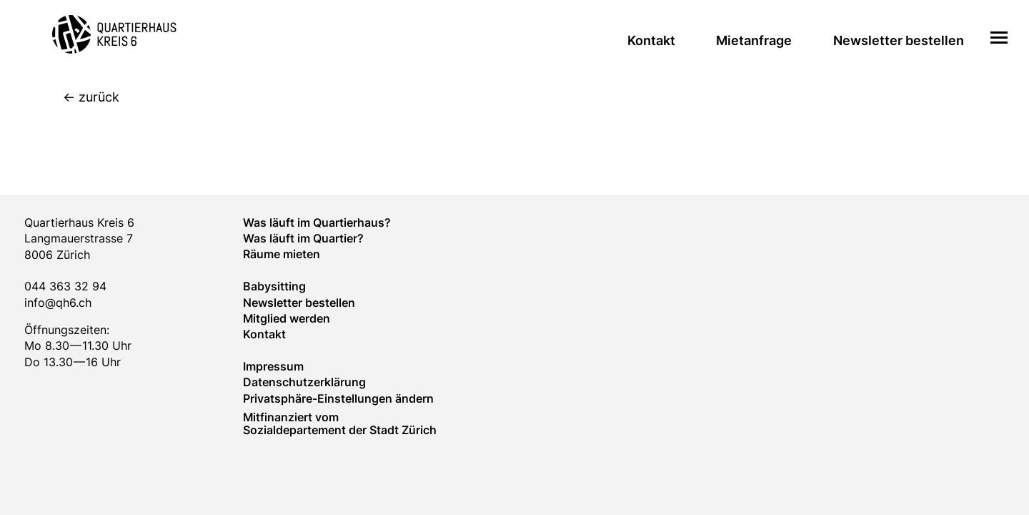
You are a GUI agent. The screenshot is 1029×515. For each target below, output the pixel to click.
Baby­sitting (274, 286)
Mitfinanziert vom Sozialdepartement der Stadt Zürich (340, 423)
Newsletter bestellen (898, 40)
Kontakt (651, 40)
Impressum (273, 366)
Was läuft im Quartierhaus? (317, 222)
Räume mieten (281, 254)
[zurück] (527, 98)
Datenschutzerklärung (304, 382)
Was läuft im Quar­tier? (303, 238)
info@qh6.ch (57, 302)
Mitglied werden (286, 318)
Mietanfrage (754, 40)
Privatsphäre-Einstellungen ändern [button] (338, 398)
